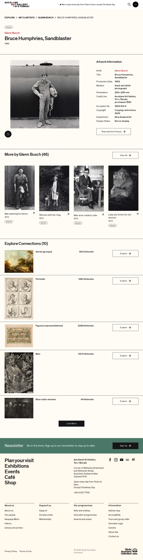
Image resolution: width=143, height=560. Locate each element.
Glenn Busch (12, 33)
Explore (125, 253)
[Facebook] (110, 460)
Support (43, 510)
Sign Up (125, 445)
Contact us (113, 536)
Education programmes (85, 514)
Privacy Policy (11, 551)
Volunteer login (115, 523)
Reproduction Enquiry (113, 131)
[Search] (129, 4)
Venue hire (113, 532)
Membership (45, 519)
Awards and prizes (83, 519)
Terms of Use (25, 551)
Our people (10, 514)
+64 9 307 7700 (82, 492)
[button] (20, 196)
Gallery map (114, 510)
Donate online (46, 514)
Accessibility (114, 514)
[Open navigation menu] (135, 4)
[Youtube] (121, 460)
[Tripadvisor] (127, 460)
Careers (112, 527)
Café (10, 477)
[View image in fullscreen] (8, 134)
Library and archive (14, 527)
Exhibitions (17, 466)
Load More (71, 423)
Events (12, 471)
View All (125, 155)
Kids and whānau (82, 510)
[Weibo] (133, 460)
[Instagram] (116, 460)
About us (9, 510)
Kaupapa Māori (12, 519)
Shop (10, 482)
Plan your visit (19, 460)
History (8, 523)
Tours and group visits (118, 519)
